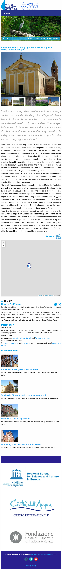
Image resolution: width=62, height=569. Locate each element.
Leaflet (40, 295)
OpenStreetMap (49, 295)
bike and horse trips (11, 343)
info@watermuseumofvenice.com (43, 554)
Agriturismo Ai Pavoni (42, 338)
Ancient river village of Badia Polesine (19, 369)
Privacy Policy (31, 566)
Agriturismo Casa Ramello (22, 338)
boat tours (25, 343)
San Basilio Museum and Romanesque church (23, 395)
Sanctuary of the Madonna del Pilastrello (21, 444)
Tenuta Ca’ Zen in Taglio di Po (15, 418)
